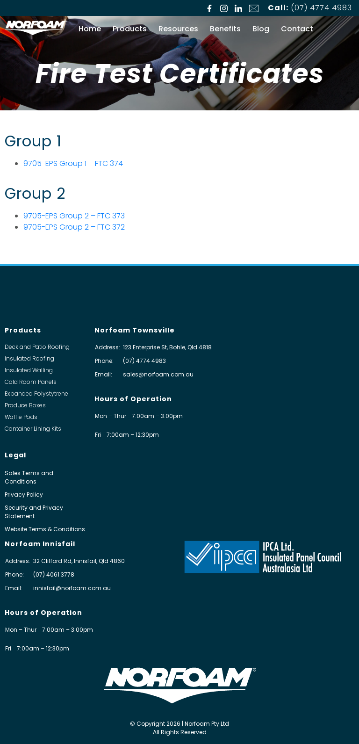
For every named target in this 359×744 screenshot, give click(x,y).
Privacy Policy (24, 494)
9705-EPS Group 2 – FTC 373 (74, 215)
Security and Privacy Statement (34, 512)
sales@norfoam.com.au (158, 374)
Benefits (225, 28)
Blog (260, 28)
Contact (297, 28)
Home (90, 28)
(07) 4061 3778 (53, 574)
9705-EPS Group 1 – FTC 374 (73, 163)
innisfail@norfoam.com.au (72, 588)
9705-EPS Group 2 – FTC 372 (74, 227)
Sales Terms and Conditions (29, 477)
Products (130, 28)
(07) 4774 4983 (321, 7)
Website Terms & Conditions (45, 529)
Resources (178, 28)
